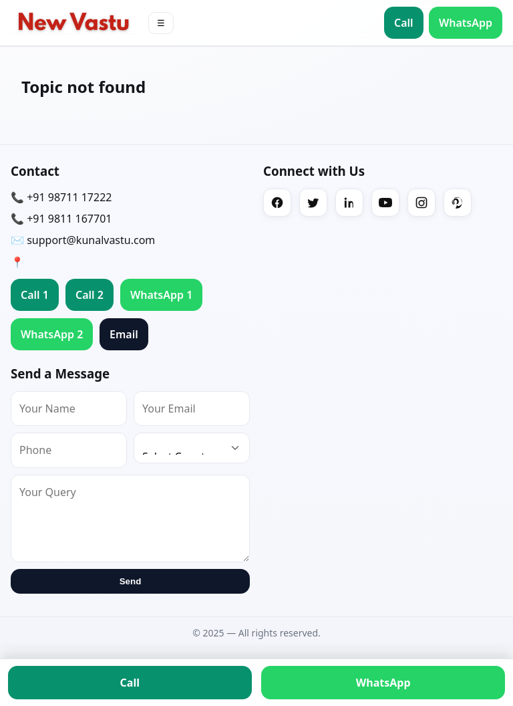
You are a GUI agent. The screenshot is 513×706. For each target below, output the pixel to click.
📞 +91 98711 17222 (61, 197)
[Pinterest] (458, 203)
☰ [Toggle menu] (161, 23)
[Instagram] (421, 203)
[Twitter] (313, 203)
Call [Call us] (130, 682)
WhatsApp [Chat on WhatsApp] (383, 682)
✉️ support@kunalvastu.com (83, 240)
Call (403, 22)
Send (131, 581)
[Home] (73, 22)
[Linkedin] (349, 203)
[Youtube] (385, 203)
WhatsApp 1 (161, 294)
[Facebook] (277, 203)
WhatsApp (465, 22)
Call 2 (89, 294)
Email (124, 334)
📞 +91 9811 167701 (61, 218)
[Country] (192, 448)
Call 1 (35, 294)
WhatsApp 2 (52, 334)
